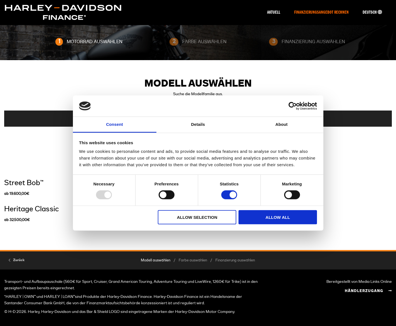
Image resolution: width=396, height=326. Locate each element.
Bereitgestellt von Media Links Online (359, 282)
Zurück (18, 260)
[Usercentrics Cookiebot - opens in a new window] (292, 106)
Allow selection (197, 217)
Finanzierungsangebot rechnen (321, 12)
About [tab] (282, 124)
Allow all (277, 217)
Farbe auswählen (193, 260)
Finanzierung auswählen (235, 260)
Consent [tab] (114, 124)
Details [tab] (198, 124)
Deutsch (372, 12)
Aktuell (273, 12)
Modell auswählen (155, 260)
